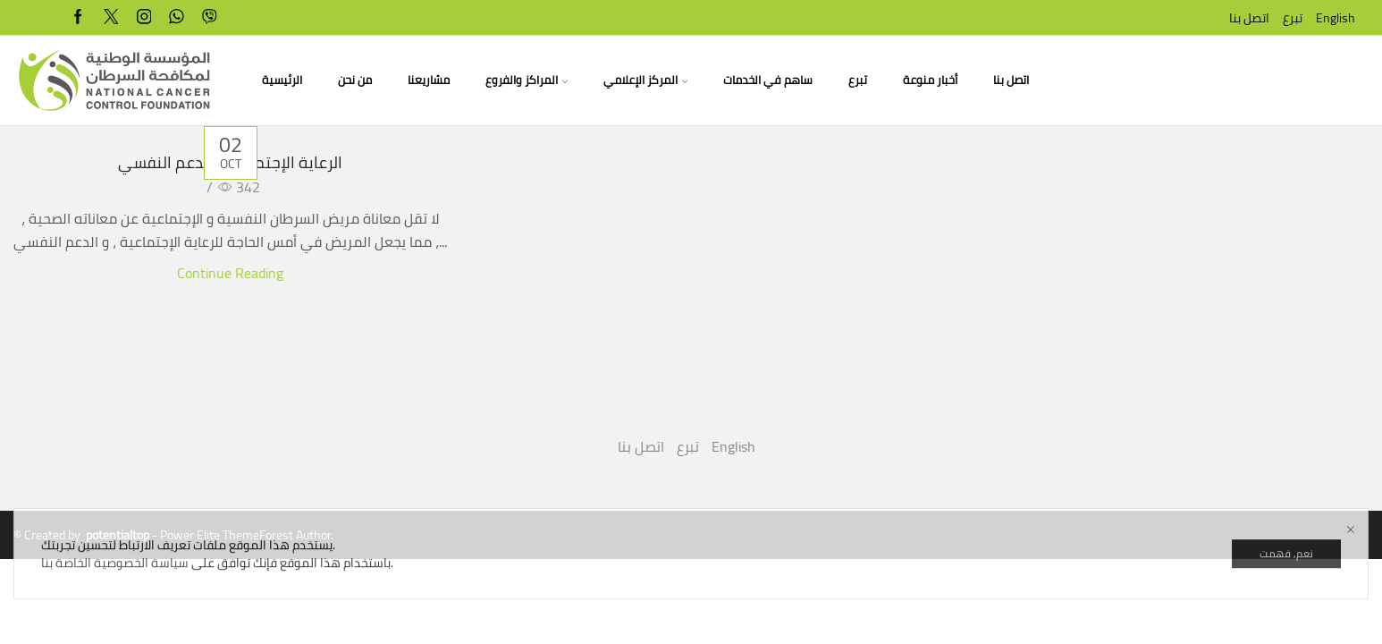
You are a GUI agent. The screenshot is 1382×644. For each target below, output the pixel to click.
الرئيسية (282, 80)
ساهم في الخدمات (768, 80)
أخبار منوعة (930, 80)
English (1335, 18)
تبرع (1292, 18)
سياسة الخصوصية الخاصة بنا (115, 615)
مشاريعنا (429, 80)
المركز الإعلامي (645, 80)
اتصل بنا (1249, 18)
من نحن (355, 80)
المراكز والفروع (526, 80)
